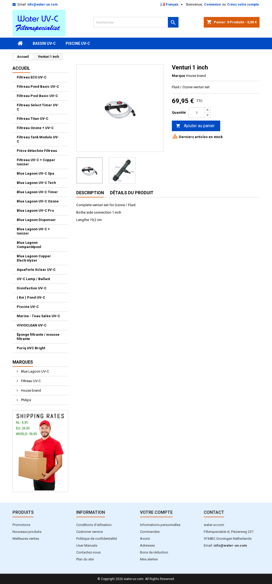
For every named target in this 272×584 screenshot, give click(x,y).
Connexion (212, 4)
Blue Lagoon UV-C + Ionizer (33, 231)
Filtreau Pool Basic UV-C (37, 96)
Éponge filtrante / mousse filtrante (38, 337)
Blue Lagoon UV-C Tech (36, 183)
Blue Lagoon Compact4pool (29, 245)
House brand (30, 390)
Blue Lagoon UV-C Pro (35, 211)
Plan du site (85, 559)
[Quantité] (197, 112)
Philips (25, 400)
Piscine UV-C (78, 43)
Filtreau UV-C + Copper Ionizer (36, 162)
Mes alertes (149, 559)
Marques (22, 362)
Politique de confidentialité (96, 539)
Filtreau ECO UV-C (31, 77)
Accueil (21, 68)
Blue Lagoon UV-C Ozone (38, 201)
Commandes (150, 532)
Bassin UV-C (44, 43)
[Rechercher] (136, 22)
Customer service (89, 532)
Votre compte (156, 512)
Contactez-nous (88, 552)
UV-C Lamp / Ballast (33, 279)
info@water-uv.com (42, 4)
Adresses (147, 545)
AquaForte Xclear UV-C (36, 270)
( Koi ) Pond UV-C (31, 297)
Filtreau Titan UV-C (32, 119)
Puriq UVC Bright (31, 348)
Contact (214, 512)
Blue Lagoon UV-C (34, 371)
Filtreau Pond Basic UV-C (38, 87)
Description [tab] (90, 192)
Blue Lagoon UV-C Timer (37, 192)
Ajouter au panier (195, 126)
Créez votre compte (243, 4)
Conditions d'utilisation (94, 525)
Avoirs (145, 539)
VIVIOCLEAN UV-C (31, 325)
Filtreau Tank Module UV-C (38, 139)
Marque (178, 76)
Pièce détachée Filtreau (37, 151)
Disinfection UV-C (31, 288)
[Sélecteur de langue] (172, 4)
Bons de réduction (154, 552)
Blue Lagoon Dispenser (36, 220)
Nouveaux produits (26, 532)
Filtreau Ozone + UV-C (35, 128)
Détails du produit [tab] (132, 192)
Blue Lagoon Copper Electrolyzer (34, 258)
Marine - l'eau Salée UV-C (38, 316)
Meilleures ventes (25, 539)
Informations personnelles (160, 525)
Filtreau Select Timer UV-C (38, 107)
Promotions (21, 525)
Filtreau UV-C (30, 381)
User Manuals (86, 545)
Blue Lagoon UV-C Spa (35, 173)
